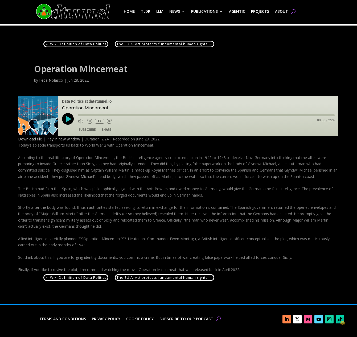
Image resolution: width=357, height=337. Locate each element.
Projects (260, 11)
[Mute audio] (81, 121)
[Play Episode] (68, 119)
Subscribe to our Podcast (186, 319)
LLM (159, 11)
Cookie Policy (140, 319)
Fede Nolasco (51, 80)
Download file (30, 139)
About (281, 11)
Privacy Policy (106, 319)
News (174, 11)
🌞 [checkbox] (342, 323)
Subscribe (87, 130)
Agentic (237, 11)
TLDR (145, 11)
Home (129, 11)
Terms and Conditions (62, 319)
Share (106, 130)
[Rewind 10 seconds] (89, 121)
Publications (204, 11)
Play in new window (63, 139)
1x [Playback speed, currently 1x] (99, 121)
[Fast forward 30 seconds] (109, 121)
